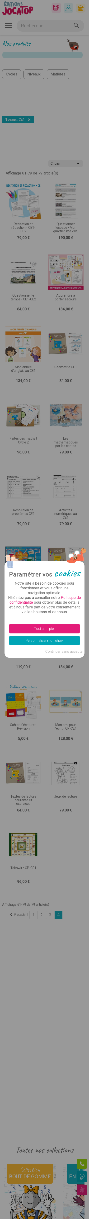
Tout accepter (44, 629)
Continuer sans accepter (64, 651)
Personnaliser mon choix (44, 640)
